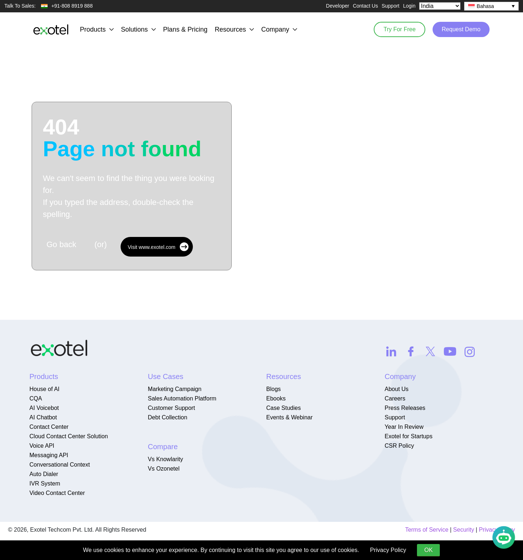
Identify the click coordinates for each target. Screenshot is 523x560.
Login (409, 6)
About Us (397, 389)
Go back (61, 244)
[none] (491, 6)
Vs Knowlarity (165, 459)
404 (122, 138)
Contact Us (365, 6)
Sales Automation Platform (182, 398)
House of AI (44, 389)
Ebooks (275, 398)
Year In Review (404, 427)
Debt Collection (167, 417)
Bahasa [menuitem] (485, 6)
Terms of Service (426, 530)
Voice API (41, 446)
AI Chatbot (43, 417)
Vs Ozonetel (163, 469)
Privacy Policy (388, 550)
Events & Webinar (289, 417)
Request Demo (461, 29)
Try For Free (399, 29)
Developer (337, 6)
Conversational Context (59, 465)
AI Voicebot (44, 408)
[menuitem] (491, 6)
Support (391, 6)
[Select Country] (440, 6)
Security (463, 530)
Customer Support (171, 408)
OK (428, 550)
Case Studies (283, 408)
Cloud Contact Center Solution (68, 436)
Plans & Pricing (185, 29)
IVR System (44, 483)
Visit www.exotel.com (158, 246)
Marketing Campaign (175, 389)
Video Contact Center (57, 493)
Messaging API (48, 455)
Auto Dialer (43, 474)
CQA (35, 398)
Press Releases (405, 408)
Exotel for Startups (409, 436)
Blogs (273, 389)
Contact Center (49, 427)
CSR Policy (399, 446)
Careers (395, 398)
